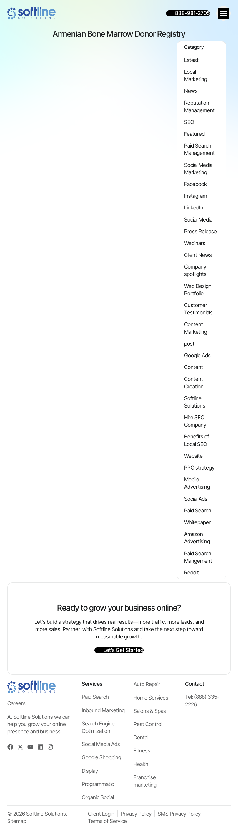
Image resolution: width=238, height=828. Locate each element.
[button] (223, 13)
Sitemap (16, 821)
